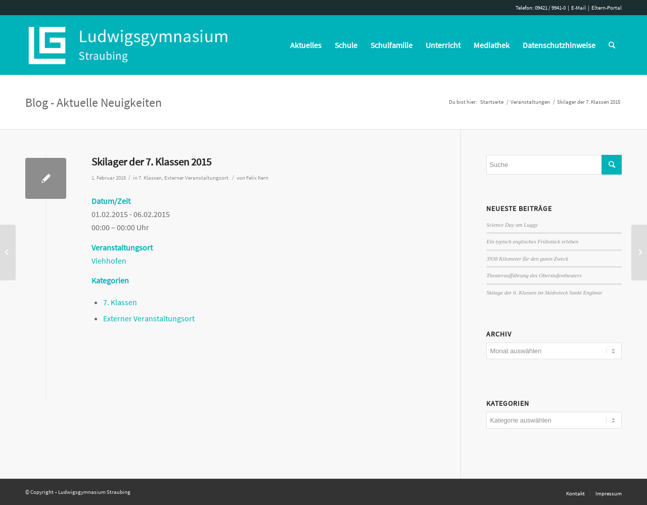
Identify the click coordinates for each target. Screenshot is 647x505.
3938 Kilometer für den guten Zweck (527, 259)
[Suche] (612, 45)
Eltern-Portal (606, 7)
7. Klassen (150, 178)
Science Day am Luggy (512, 225)
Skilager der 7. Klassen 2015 (151, 162)
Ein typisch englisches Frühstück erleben (532, 241)
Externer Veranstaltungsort (196, 178)
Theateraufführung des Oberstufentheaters (533, 275)
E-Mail (578, 7)
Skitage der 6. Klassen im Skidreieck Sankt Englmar (544, 292)
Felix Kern (257, 178)
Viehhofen (108, 261)
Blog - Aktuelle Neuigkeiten (93, 102)
